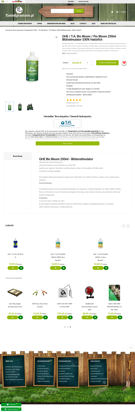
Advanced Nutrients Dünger (66, 376)
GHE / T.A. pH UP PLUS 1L (15, 255)
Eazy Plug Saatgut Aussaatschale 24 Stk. (15, 305)
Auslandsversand (95, 371)
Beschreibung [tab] (17, 156)
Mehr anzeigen (67, 143)
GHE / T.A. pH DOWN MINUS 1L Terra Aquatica (100, 257)
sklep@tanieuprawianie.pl (16, 379)
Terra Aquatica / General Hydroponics (72, 116)
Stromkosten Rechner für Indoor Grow (69, 366)
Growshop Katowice (43, 368)
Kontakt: (71, 1)
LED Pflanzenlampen (64, 379)
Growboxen (62, 371)
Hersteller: (67, 116)
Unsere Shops (41, 366)
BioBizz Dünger (63, 381)
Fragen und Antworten (43, 381)
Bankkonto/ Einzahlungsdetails (99, 379)
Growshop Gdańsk (42, 371)
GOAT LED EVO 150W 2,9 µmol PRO (65, 305)
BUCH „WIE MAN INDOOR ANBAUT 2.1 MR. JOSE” (114, 307)
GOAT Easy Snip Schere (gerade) (40, 305)
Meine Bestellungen (95, 366)
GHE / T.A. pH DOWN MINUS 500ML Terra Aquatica (58, 257)
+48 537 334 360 (83, 1)
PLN (2, 1)
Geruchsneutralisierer (64, 368)
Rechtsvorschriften (95, 381)
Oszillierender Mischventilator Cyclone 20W (90, 307)
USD (6, 1)
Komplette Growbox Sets (66, 373)
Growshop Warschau (43, 373)
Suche (79, 11)
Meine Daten (94, 368)
